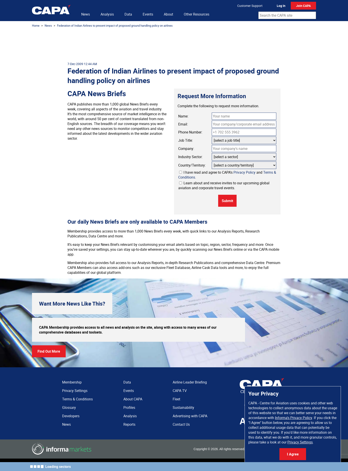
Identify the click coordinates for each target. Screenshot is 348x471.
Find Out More (49, 351)
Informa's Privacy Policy (293, 417)
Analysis (107, 14)
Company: (186, 148)
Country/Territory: (192, 165)
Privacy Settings (300, 442)
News (85, 14)
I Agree (293, 454)
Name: (183, 116)
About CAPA (132, 399)
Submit (227, 200)
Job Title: (185, 140)
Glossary (69, 407)
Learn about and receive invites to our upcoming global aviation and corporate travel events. (223, 185)
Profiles (129, 407)
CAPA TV (180, 390)
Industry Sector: (190, 156)
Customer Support (250, 6)
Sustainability (183, 407)
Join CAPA (303, 6)
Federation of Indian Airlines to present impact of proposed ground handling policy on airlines (115, 26)
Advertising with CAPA (190, 415)
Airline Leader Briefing (190, 382)
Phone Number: (190, 132)
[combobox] (287, 15)
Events (148, 14)
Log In (281, 6)
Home (36, 26)
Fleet (176, 399)
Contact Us (181, 424)
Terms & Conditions (77, 399)
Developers (70, 415)
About (168, 14)
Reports (129, 424)
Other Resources (196, 14)
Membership (72, 382)
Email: (183, 124)
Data (128, 14)
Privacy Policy (244, 172)
